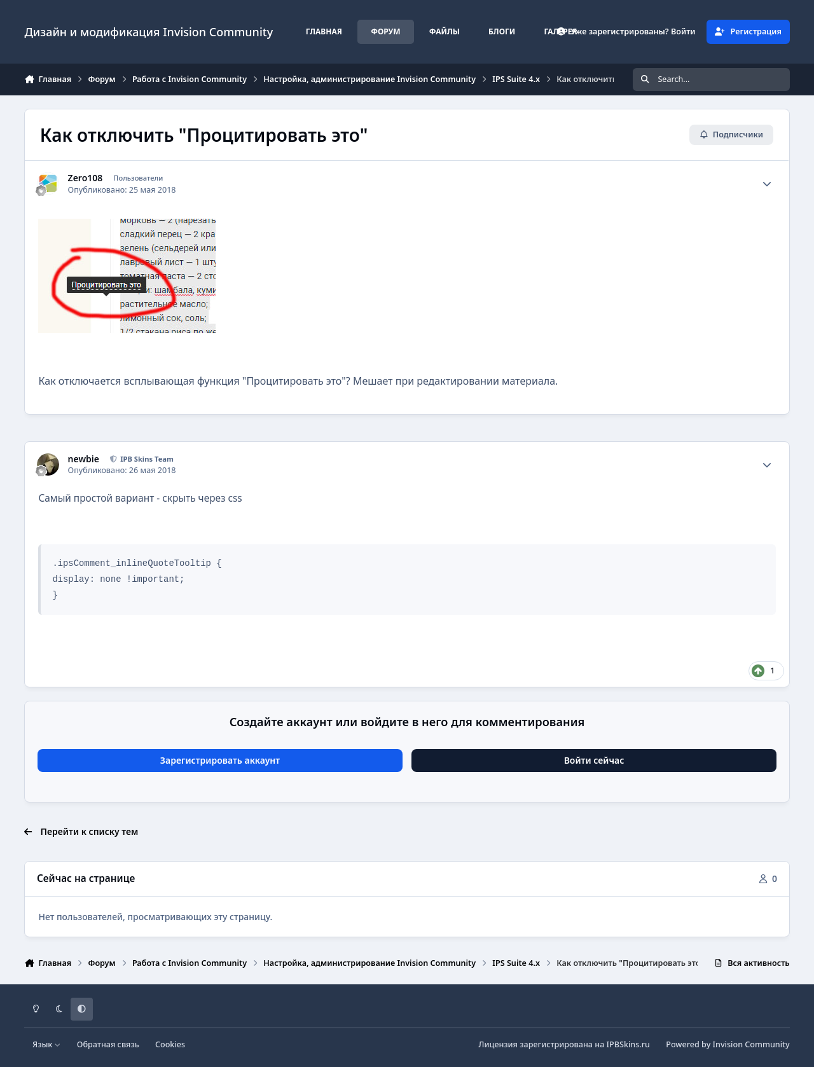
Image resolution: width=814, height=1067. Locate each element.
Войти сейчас (594, 760)
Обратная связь (108, 1044)
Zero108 (85, 178)
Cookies (170, 1044)
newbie (83, 459)
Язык (46, 1044)
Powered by (727, 1044)
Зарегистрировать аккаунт (220, 760)
